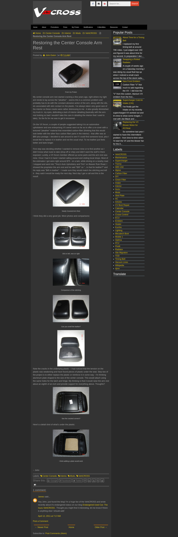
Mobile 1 (119, 237)
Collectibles (101, 27)
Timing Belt (120, 259)
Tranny (118, 164)
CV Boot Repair (122, 205)
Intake (118, 183)
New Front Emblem (131, 81)
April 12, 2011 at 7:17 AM (49, 516)
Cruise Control (121, 214)
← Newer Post (41, 527)
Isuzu (117, 189)
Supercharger (121, 161)
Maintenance (121, 157)
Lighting (118, 230)
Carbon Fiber (121, 173)
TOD (117, 256)
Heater (118, 224)
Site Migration (121, 253)
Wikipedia (119, 265)
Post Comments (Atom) (56, 533)
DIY (117, 176)
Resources (114, 27)
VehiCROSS (84, 476)
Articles (118, 202)
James (41, 497)
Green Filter (120, 180)
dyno (117, 268)
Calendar (119, 208)
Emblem (119, 221)
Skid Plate (119, 195)
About (44, 27)
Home (71, 527)
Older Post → (101, 527)
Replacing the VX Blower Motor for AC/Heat (130, 125)
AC (116, 199)
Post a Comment (40, 521)
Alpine (118, 170)
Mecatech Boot (122, 233)
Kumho (118, 227)
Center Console (49, 476)
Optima (118, 240)
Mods (72, 476)
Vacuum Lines (121, 262)
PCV (117, 243)
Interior (63, 476)
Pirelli (117, 246)
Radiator (119, 249)
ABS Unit (119, 167)
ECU (117, 218)
